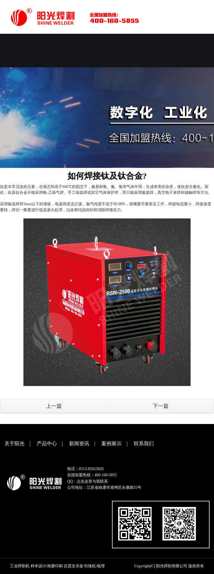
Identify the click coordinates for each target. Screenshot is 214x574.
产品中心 (47, 443)
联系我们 (144, 443)
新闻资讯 (79, 443)
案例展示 (111, 443)
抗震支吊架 (73, 566)
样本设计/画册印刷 (47, 566)
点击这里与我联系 (92, 481)
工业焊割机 (20, 566)
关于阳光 (14, 443)
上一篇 (54, 406)
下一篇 (161, 406)
